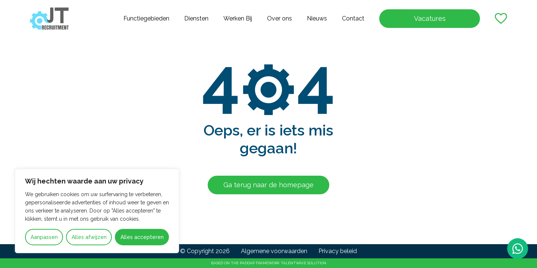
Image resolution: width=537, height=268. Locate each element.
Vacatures (430, 18)
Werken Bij (237, 18)
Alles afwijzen (89, 237)
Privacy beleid (337, 251)
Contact (353, 18)
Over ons (279, 18)
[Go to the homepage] (49, 18)
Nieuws (317, 18)
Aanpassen (44, 237)
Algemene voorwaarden (274, 251)
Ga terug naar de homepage (268, 185)
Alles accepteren (142, 237)
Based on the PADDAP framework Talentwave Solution (268, 263)
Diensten (196, 18)
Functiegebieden (146, 18)
